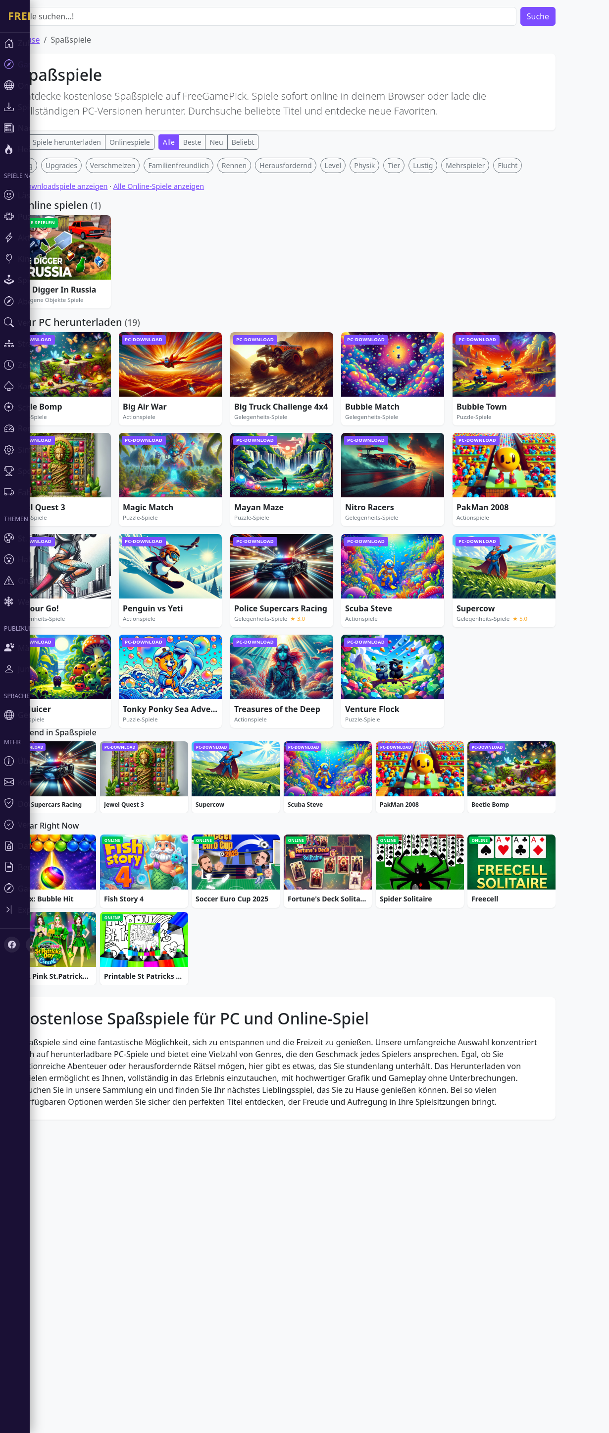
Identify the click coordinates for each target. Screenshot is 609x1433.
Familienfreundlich (208, 312)
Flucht (537, 312)
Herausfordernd (315, 312)
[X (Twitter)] (34, 945)
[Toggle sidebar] (59, 909)
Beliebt (272, 142)
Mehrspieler (494, 312)
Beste (222, 142)
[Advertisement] (311, 227)
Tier (423, 312)
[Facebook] (12, 945)
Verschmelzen (142, 312)
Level (363, 312)
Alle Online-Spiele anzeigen (188, 333)
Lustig (452, 312)
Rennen (264, 312)
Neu (246, 142)
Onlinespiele (159, 142)
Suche (568, 16)
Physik (394, 312)
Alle (198, 142)
